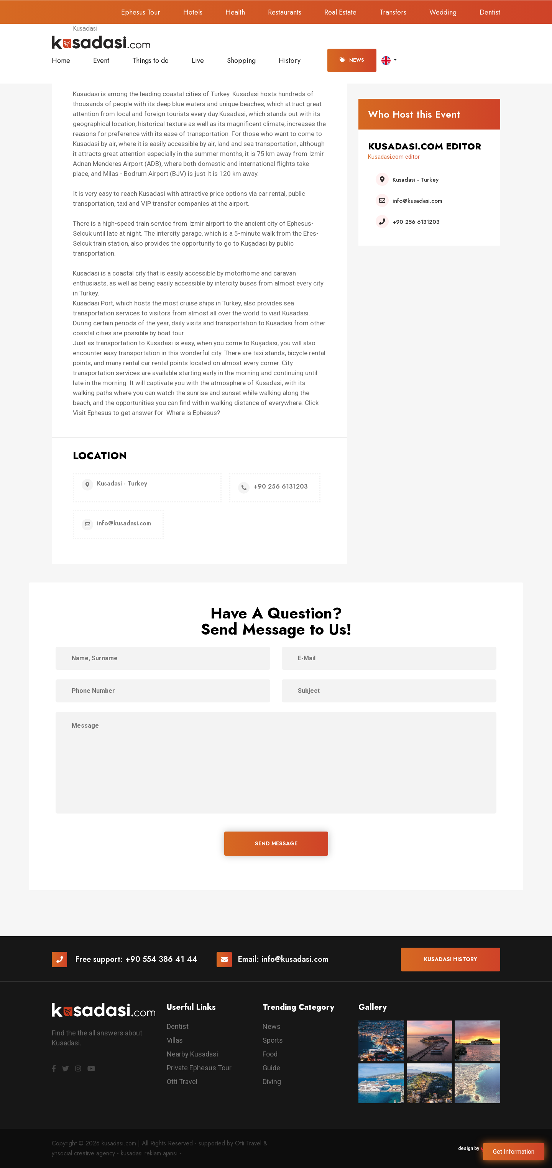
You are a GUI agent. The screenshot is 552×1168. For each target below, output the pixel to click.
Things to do (150, 61)
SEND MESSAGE (276, 843)
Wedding (443, 12)
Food (270, 1054)
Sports (273, 1040)
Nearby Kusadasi (192, 1054)
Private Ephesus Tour (199, 1068)
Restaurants (284, 12)
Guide (271, 1068)
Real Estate (340, 12)
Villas (175, 1040)
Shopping (241, 61)
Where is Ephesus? (193, 413)
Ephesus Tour (140, 12)
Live (198, 61)
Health (235, 12)
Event (101, 61)
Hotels (192, 12)
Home (61, 61)
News (352, 60)
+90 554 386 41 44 (161, 959)
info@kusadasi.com (295, 959)
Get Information (513, 1151)
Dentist (490, 12)
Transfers (393, 12)
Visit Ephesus (92, 413)
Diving (272, 1082)
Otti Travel (182, 1082)
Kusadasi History (450, 959)
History (290, 61)
